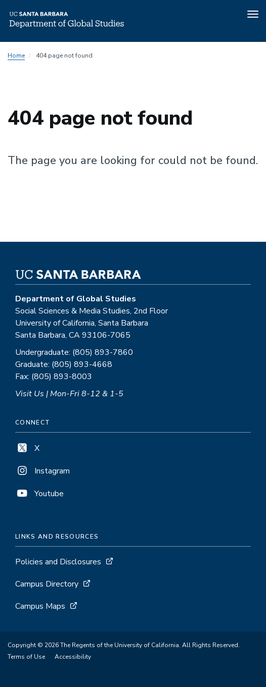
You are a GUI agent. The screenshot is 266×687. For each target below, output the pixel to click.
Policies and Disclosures (58, 561)
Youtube (39, 493)
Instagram (42, 471)
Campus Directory (46, 584)
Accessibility (73, 657)
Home (16, 55)
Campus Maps (40, 606)
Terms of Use (26, 657)
